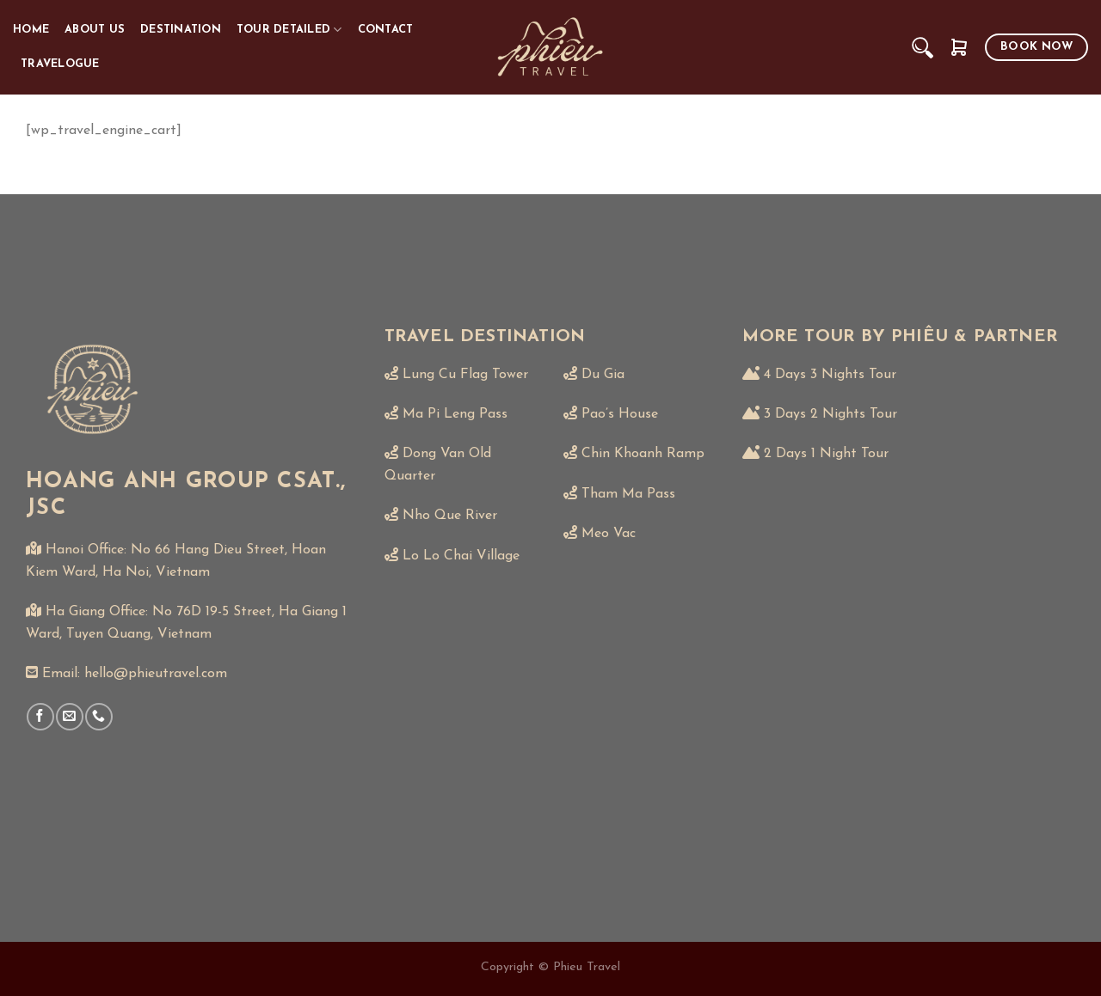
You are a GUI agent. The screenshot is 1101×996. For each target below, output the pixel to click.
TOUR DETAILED (289, 29)
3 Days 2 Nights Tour (830, 414)
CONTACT (386, 29)
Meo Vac (608, 534)
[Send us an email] (69, 716)
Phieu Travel (586, 967)
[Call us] (98, 716)
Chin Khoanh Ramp (642, 454)
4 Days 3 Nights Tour (830, 375)
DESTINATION (180, 29)
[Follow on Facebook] (40, 716)
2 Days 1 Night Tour (826, 454)
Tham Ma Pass (628, 494)
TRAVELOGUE (60, 64)
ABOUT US (95, 29)
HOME (31, 29)
